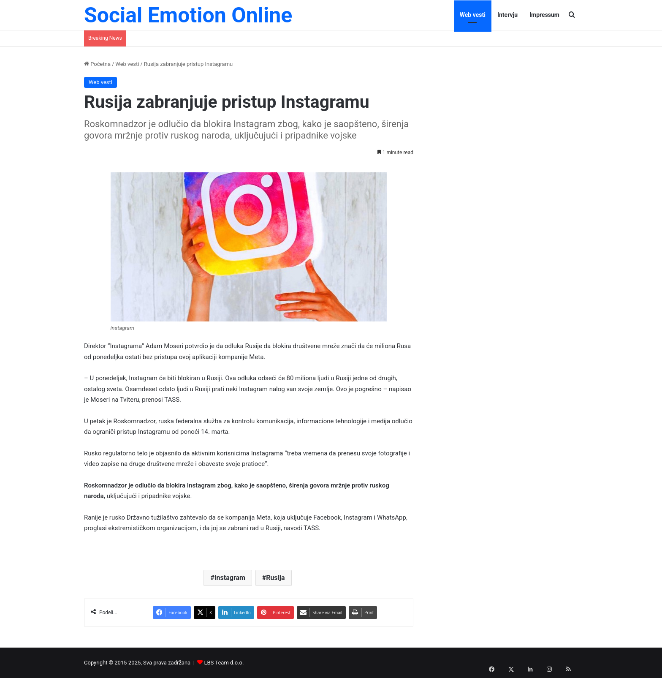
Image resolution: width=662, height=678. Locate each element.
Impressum (544, 14)
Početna (97, 64)
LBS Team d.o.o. (224, 662)
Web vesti (473, 14)
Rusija (275, 578)
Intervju (507, 14)
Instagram (229, 578)
